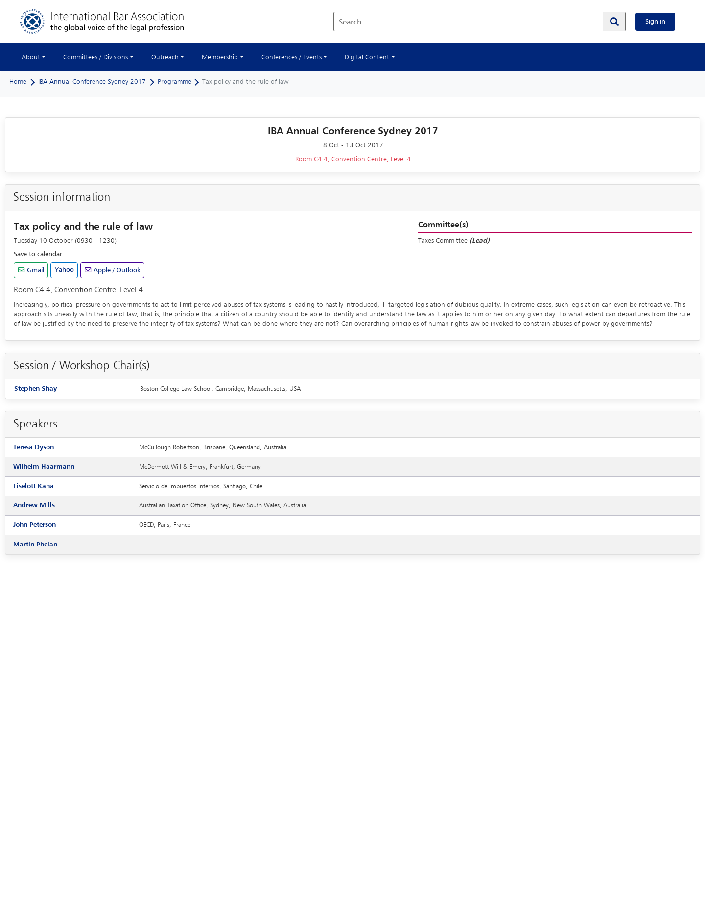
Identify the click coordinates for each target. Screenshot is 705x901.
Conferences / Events (291, 57)
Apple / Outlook (116, 270)
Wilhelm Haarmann (43, 466)
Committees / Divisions (95, 57)
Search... (354, 22)
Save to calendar (38, 254)
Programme (174, 81)
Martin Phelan (35, 544)
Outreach (165, 57)
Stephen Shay (35, 388)
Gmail (34, 270)
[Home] (112, 21)
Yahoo (64, 269)
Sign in (655, 21)
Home (17, 81)
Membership (220, 57)
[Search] (614, 21)
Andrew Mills (34, 505)
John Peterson (34, 525)
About (31, 57)
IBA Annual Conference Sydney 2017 (92, 81)
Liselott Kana (33, 486)
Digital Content (367, 57)
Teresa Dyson (33, 447)
